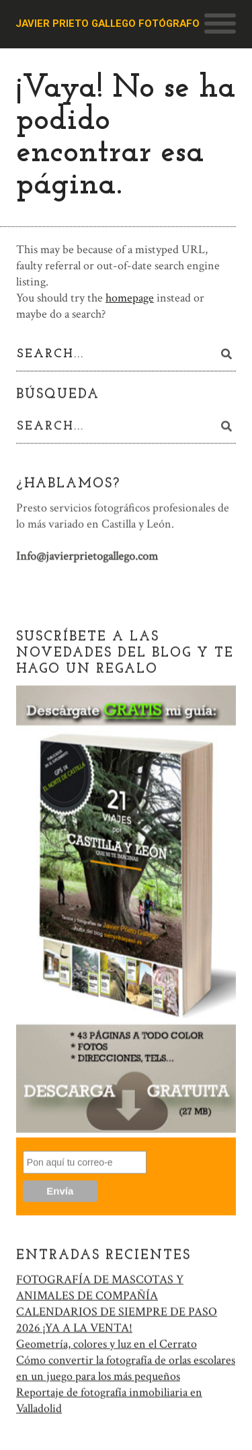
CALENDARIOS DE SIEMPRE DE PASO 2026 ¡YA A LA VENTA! (116, 1318)
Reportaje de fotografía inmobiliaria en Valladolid (109, 1398)
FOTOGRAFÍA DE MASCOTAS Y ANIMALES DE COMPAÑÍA (99, 1286)
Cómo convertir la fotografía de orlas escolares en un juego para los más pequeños (125, 1366)
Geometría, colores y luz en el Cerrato (106, 1342)
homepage (130, 298)
